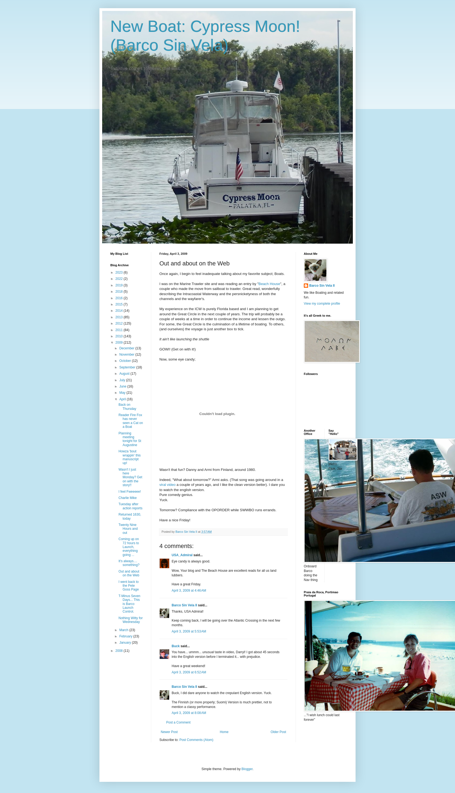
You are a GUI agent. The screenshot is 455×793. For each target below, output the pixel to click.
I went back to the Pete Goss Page (129, 586)
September (127, 367)
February (126, 636)
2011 (120, 330)
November (127, 354)
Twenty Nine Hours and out (128, 529)
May (122, 393)
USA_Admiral (182, 555)
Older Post (278, 732)
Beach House (269, 284)
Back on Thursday (127, 406)
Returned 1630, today (130, 516)
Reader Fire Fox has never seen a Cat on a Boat (131, 421)
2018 (120, 291)
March (124, 630)
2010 (120, 336)
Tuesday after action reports (130, 506)
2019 (120, 285)
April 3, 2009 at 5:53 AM (189, 631)
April (123, 399)
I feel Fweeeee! (130, 492)
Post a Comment (178, 722)
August (125, 374)
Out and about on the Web (129, 573)
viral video (167, 485)
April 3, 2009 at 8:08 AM (189, 713)
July (122, 380)
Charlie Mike (128, 498)
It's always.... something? (129, 563)
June (123, 386)
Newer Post (169, 732)
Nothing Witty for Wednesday (131, 620)
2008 (120, 651)
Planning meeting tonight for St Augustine (130, 439)
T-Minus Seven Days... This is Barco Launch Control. (129, 604)
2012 (120, 323)
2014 (120, 311)
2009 (120, 342)
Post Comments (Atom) (196, 740)
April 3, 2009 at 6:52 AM (189, 672)
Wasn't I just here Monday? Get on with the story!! (130, 477)
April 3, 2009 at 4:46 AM (189, 590)
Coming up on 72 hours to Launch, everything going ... (129, 547)
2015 (120, 304)
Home (224, 732)
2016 (120, 298)
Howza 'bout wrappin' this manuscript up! (130, 457)
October (125, 361)
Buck (176, 646)
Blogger (247, 769)
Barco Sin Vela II (184, 605)
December (127, 348)
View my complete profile (322, 303)
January (125, 642)
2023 (120, 272)
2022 (120, 279)
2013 (120, 317)
